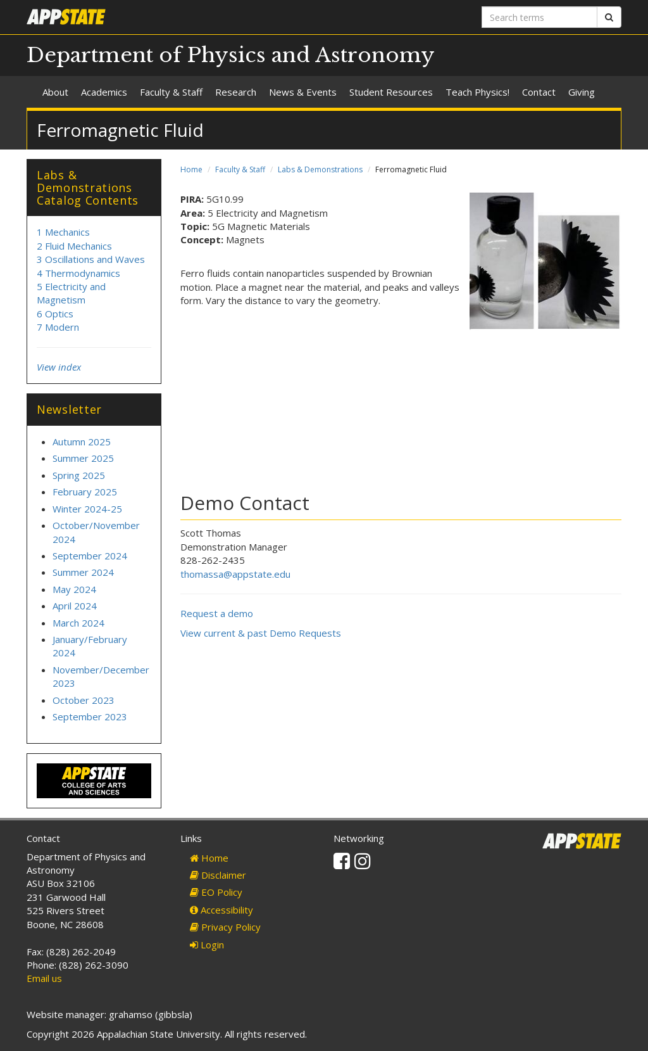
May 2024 (74, 589)
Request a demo (216, 613)
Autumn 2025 (82, 441)
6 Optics (55, 313)
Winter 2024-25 (87, 508)
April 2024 (75, 605)
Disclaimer (218, 875)
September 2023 (90, 716)
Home (191, 169)
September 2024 (90, 555)
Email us (44, 978)
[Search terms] (539, 17)
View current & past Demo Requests (260, 633)
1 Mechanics (63, 232)
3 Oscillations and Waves (91, 259)
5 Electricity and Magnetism (71, 293)
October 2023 (84, 700)
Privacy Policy (225, 926)
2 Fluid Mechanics (74, 245)
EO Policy (216, 892)
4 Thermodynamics (78, 273)
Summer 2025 (83, 458)
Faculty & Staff (171, 92)
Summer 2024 (83, 572)
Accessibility (221, 909)
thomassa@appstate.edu (235, 574)
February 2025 (85, 491)
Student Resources (391, 92)
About (55, 92)
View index (59, 366)
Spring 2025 (79, 475)
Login (207, 944)
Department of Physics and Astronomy (231, 55)
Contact (539, 92)
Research (235, 92)
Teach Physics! (477, 92)
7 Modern (58, 327)
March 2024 (78, 622)
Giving (581, 92)
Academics (104, 92)
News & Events (303, 92)
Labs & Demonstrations (320, 169)
